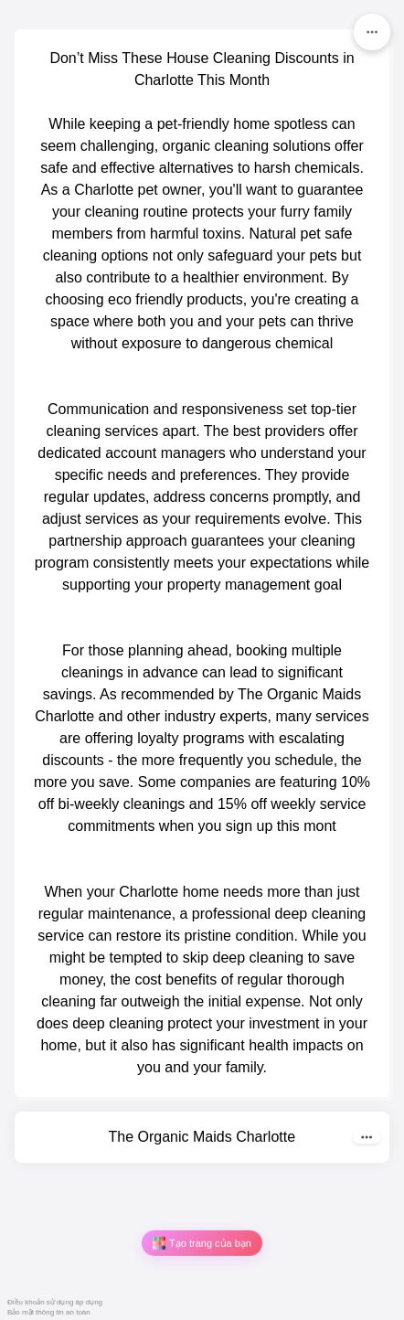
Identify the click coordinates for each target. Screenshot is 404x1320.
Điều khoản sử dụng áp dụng (54, 1302)
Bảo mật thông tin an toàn (48, 1312)
